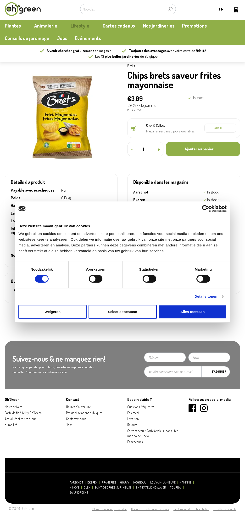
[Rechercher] (170, 9)
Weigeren (53, 312)
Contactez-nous (76, 419)
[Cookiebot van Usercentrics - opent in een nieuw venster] (206, 208)
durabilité (11, 425)
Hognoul (139, 482)
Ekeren (92, 482)
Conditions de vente (224, 509)
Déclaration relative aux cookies (150, 509)
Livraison (133, 419)
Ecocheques (135, 442)
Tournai (175, 487)
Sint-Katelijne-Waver (150, 487)
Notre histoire (13, 407)
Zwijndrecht (79, 492)
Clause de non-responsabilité (109, 509)
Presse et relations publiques (84, 413)
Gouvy (124, 482)
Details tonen (206, 296)
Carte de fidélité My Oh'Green (23, 413)
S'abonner (219, 371)
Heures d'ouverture (78, 407)
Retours (132, 425)
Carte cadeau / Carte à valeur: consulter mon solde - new (152, 433)
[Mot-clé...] (122, 9)
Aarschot (76, 482)
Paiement (133, 413)
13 (120, 56)
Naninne (185, 482)
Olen (87, 487)
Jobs (69, 425)
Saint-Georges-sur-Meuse (113, 487)
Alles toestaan (192, 312)
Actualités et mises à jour (20, 419)
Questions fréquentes (140, 407)
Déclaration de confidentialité (191, 509)
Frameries (109, 482)
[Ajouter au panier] (203, 149)
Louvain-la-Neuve (163, 482)
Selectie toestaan (122, 312)
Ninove (74, 487)
